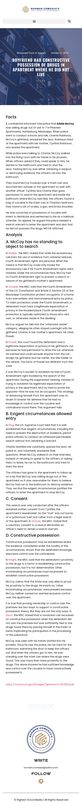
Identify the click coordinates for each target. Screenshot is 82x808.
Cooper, (14, 286)
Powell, (13, 342)
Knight (12, 559)
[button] (34, 21)
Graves (36, 521)
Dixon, (9, 615)
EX (43, 81)
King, (11, 425)
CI (37, 81)
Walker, (13, 253)
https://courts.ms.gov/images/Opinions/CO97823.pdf (40, 684)
